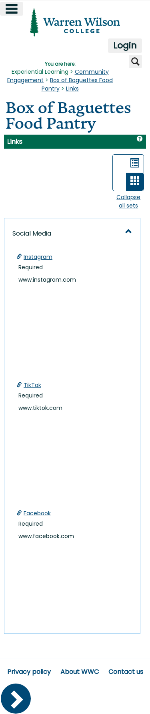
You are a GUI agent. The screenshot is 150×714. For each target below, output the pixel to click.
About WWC (79, 671)
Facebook (37, 513)
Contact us (125, 671)
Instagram (38, 257)
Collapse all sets (128, 201)
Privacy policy (29, 671)
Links (72, 89)
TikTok (32, 385)
